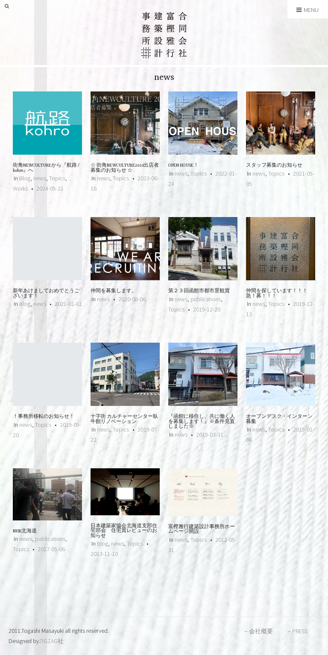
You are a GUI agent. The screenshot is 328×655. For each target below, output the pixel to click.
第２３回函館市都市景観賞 (199, 291)
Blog (24, 178)
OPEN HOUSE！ (183, 165)
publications (205, 299)
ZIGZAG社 (51, 641)
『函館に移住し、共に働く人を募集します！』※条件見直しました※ (201, 421)
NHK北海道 (25, 531)
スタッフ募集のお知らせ (274, 165)
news (39, 178)
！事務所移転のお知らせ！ (43, 416)
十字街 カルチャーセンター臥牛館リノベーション (124, 419)
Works (20, 188)
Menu (307, 10)
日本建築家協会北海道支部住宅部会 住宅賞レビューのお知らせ (124, 531)
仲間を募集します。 (114, 291)
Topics (57, 178)
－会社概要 (258, 631)
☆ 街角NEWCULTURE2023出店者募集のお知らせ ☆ (125, 168)
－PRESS (297, 631)
